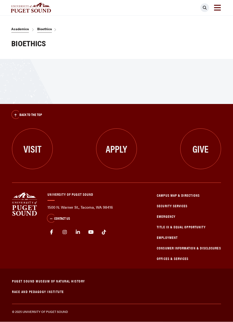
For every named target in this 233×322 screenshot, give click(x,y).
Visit (32, 148)
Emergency (166, 216)
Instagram (65, 232)
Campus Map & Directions (178, 195)
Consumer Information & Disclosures (189, 247)
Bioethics (44, 28)
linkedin (78, 232)
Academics (20, 28)
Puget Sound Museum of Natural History (48, 280)
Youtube (91, 232)
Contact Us (58, 219)
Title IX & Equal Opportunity (181, 226)
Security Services (172, 205)
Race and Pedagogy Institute (38, 291)
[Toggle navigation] (217, 7)
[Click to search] (204, 7)
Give (200, 148)
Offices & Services (172, 258)
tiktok (104, 232)
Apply (116, 148)
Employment (167, 237)
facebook (51, 232)
